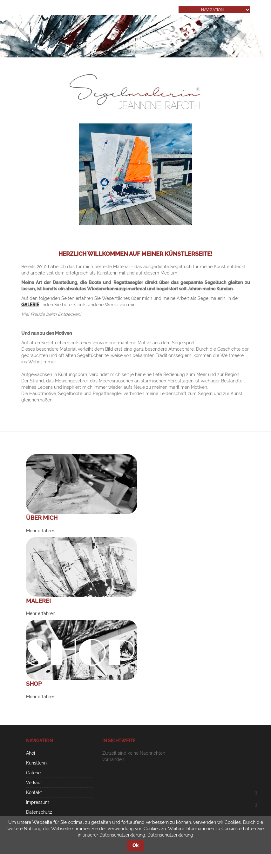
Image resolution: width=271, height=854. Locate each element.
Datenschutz (39, 812)
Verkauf (34, 782)
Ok (135, 845)
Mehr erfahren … (42, 530)
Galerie (33, 772)
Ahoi (30, 753)
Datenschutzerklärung (170, 834)
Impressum (37, 802)
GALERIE (30, 304)
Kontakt (34, 792)
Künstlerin (36, 762)
